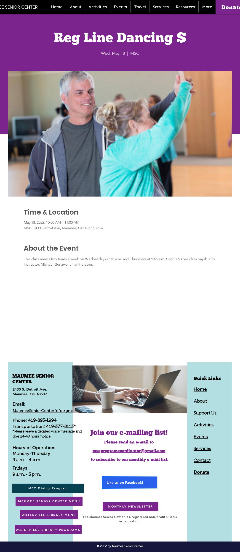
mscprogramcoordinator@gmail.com (129, 450)
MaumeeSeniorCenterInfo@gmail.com (49, 410)
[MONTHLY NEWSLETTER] (130, 506)
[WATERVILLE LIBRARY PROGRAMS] (48, 529)
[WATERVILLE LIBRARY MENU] (49, 514)
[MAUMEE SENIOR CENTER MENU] (49, 501)
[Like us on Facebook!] (129, 482)
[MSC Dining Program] (48, 488)
